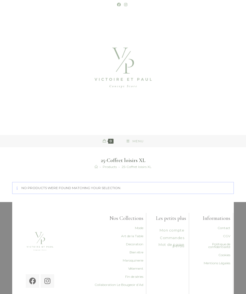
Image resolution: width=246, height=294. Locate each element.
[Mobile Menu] (135, 141)
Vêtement (135, 268)
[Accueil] (96, 167)
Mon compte (172, 230)
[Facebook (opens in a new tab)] (119, 4)
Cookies (224, 255)
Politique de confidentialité (219, 245)
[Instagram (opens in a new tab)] (125, 4)
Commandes (172, 238)
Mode (139, 228)
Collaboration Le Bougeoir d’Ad (119, 285)
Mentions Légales (217, 263)
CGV (226, 236)
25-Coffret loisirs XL (136, 167)
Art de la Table (132, 236)
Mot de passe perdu (171, 245)
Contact (224, 228)
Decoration (134, 244)
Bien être (136, 252)
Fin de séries (134, 277)
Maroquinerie (133, 260)
